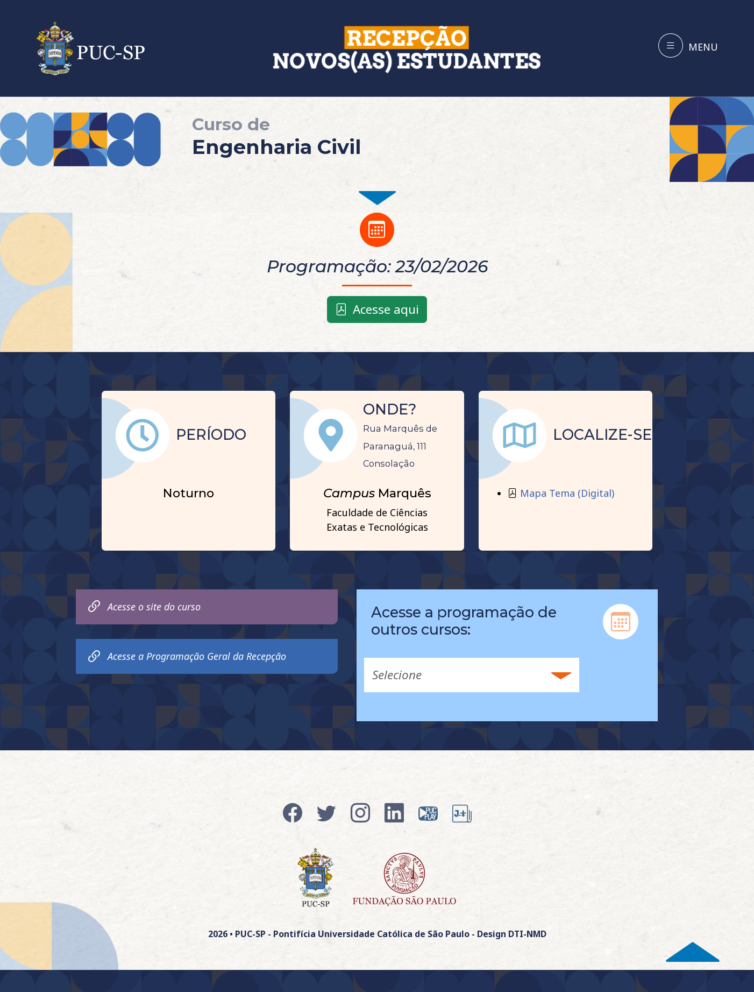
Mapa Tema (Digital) (567, 493)
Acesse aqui (377, 309)
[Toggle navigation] (688, 45)
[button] (471, 675)
